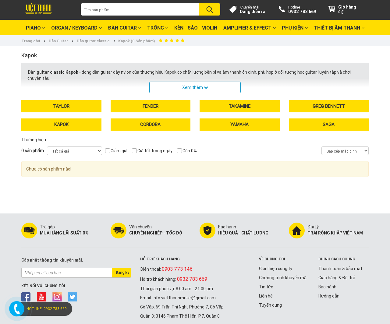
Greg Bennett (329, 106)
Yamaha (239, 124)
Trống (157, 28)
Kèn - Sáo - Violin (195, 28)
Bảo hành (327, 287)
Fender (150, 106)
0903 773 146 (177, 269)
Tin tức (266, 287)
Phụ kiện (295, 28)
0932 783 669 (302, 11)
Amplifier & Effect (249, 28)
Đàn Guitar (124, 28)
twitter (72, 296)
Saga (329, 124)
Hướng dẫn (328, 296)
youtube (41, 296)
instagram (57, 296)
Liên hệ (266, 296)
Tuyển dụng (270, 305)
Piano (35, 28)
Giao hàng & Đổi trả (336, 277)
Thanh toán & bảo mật (340, 268)
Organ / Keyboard (76, 28)
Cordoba (150, 124)
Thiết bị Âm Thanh (339, 28)
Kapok (61, 124)
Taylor (61, 106)
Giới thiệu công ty (275, 268)
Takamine (239, 106)
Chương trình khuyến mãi (283, 277)
